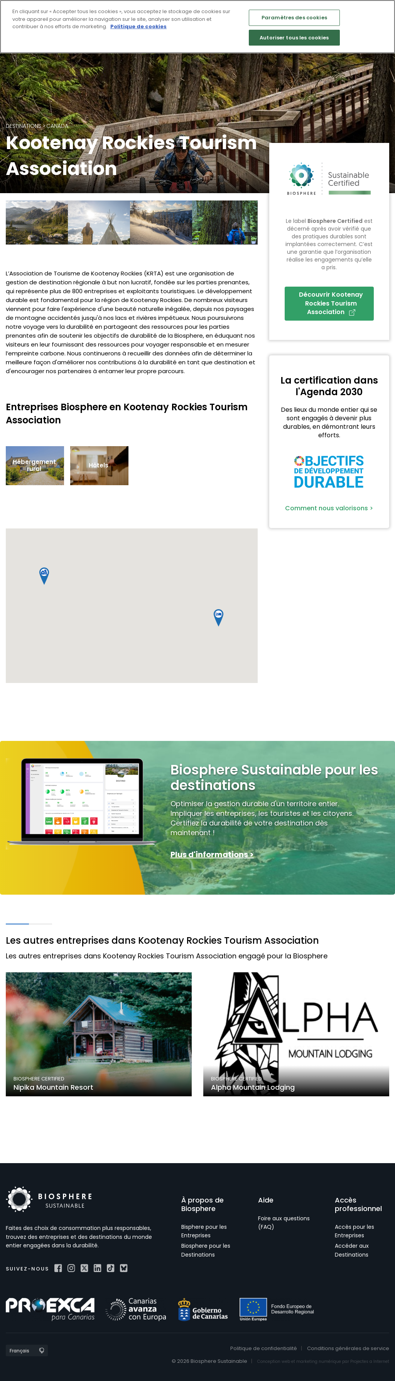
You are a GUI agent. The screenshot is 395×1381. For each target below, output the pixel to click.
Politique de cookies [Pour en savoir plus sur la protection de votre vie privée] (138, 26)
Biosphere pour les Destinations (205, 1250)
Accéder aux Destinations (352, 1250)
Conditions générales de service (348, 1348)
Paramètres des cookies (294, 17)
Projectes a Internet (369, 1361)
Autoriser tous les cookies (294, 37)
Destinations (23, 126)
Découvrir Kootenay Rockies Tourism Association (331, 303)
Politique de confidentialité (263, 1348)
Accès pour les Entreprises (354, 1231)
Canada (57, 126)
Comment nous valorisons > (329, 508)
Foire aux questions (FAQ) (284, 1223)
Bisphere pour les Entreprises (204, 1231)
